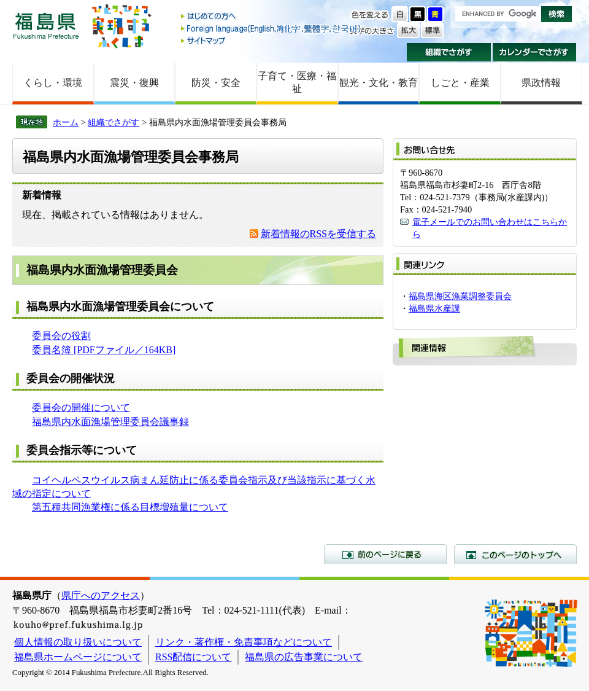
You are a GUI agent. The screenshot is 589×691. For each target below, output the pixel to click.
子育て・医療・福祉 (297, 82)
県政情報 (541, 82)
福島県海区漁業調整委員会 (460, 296)
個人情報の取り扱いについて (78, 642)
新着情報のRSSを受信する (318, 233)
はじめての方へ (272, 17)
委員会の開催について (81, 407)
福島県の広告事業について (304, 657)
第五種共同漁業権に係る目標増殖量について (130, 507)
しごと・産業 (460, 82)
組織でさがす (449, 52)
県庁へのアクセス (100, 595)
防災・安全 (216, 82)
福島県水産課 (434, 308)
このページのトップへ (515, 554)
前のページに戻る (385, 554)
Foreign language (272, 28)
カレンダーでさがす (535, 52)
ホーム (66, 122)
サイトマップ (272, 40)
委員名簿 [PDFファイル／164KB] (103, 350)
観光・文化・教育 (378, 82)
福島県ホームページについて (78, 657)
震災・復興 (134, 82)
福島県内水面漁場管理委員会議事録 (110, 421)
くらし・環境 (52, 82)
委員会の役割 (61, 335)
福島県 (46, 25)
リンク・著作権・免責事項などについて (243, 642)
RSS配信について (193, 657)
